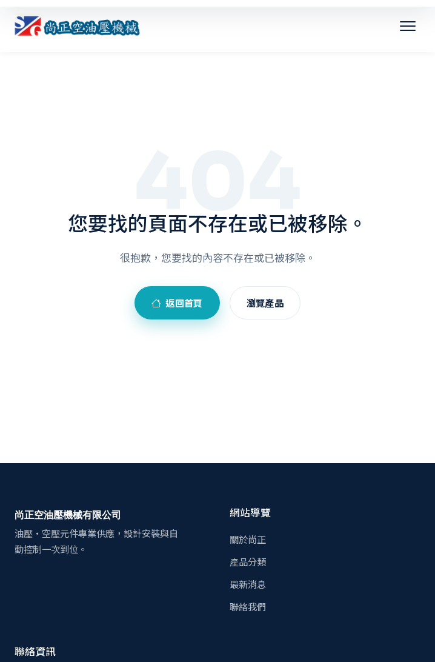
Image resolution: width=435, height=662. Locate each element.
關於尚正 (248, 539)
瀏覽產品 (265, 302)
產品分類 (248, 561)
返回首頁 (177, 302)
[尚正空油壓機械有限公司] (78, 26)
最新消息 (248, 583)
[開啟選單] (407, 26)
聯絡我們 (248, 606)
